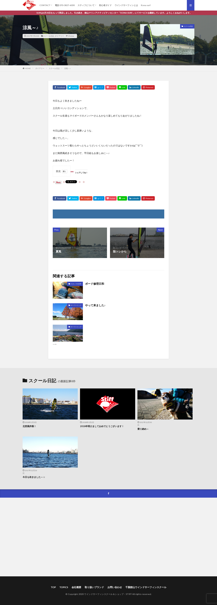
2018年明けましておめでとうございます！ (102, 426)
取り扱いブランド (94, 587)
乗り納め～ (143, 429)
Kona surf (146, 5)
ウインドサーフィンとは (126, 5)
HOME (28, 68)
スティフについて (86, 5)
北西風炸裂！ (29, 426)
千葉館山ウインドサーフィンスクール (145, 587)
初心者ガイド (105, 5)
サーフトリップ (76, 305)
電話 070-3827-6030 (65, 5)
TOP (53, 587)
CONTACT (44, 5)
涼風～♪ (67, 68)
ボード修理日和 (94, 283)
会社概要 (76, 587)
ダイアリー (59, 36)
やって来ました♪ (95, 305)
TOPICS (63, 587)
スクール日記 (48, 36)
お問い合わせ (114, 587)
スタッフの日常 (76, 284)
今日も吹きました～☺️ (34, 477)
